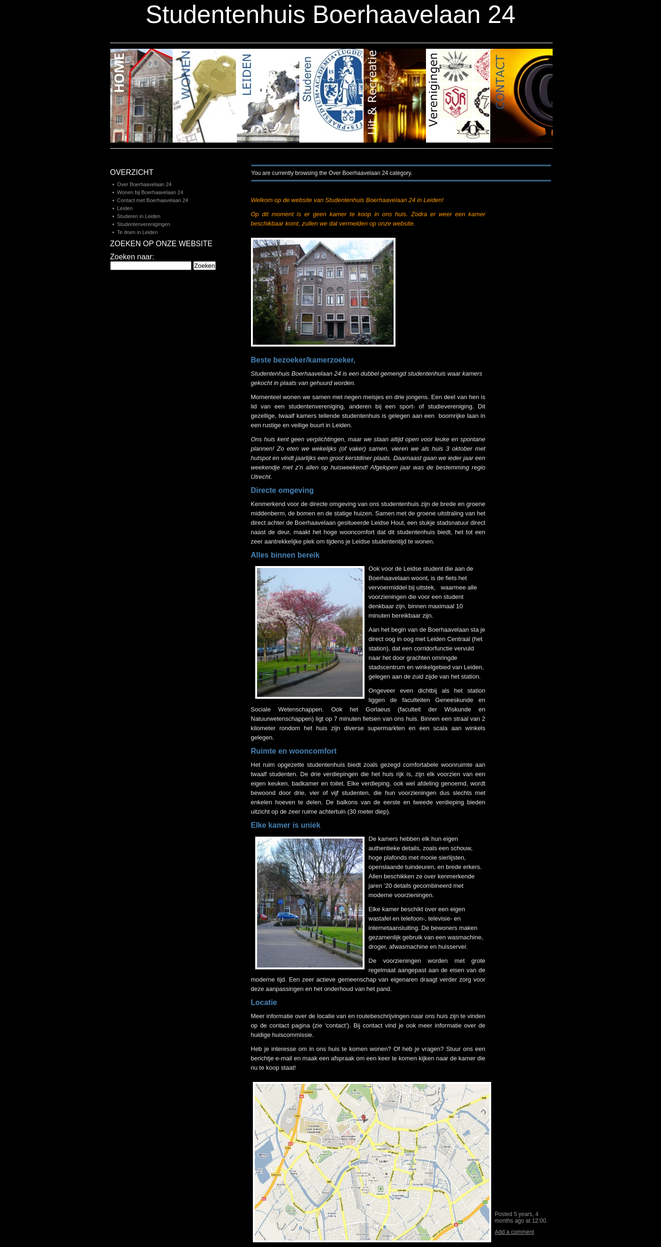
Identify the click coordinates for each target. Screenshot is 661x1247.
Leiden (268, 96)
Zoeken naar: (132, 257)
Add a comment (514, 1232)
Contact (521, 96)
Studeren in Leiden (138, 216)
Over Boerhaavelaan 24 (144, 184)
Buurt (205, 96)
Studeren (332, 96)
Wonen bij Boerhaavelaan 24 (150, 192)
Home (142, 96)
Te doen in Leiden (137, 232)
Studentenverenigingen (143, 224)
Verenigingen (458, 96)
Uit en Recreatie (395, 96)
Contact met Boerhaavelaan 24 (153, 200)
